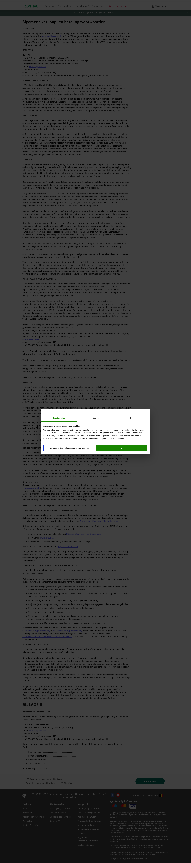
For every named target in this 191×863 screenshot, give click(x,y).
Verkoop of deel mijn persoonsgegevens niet (69, 448)
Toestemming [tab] (59, 418)
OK (121, 448)
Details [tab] (95, 418)
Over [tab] (132, 418)
